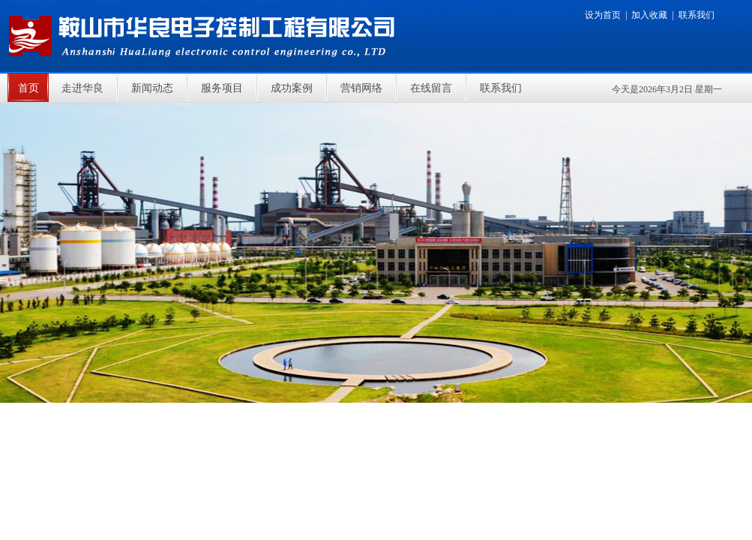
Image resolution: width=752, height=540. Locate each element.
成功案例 (292, 88)
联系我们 (697, 15)
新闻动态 (152, 88)
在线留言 (431, 88)
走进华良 (82, 88)
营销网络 (361, 88)
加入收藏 (649, 15)
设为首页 (603, 15)
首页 (28, 88)
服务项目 (222, 88)
